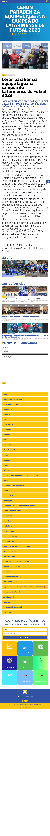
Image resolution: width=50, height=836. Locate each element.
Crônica (9, 544)
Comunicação (12, 624)
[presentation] (10, 376)
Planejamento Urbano (18, 578)
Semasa (9, 457)
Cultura (9, 488)
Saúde (8, 465)
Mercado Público (14, 616)
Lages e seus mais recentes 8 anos (22, 633)
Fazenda (9, 722)
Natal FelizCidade (15, 688)
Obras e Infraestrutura (18, 403)
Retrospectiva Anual (16, 706)
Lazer (7, 395)
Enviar (4, 383)
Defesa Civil (11, 418)
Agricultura (11, 441)
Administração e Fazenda (20, 537)
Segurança (10, 585)
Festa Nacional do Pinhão (20, 665)
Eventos (9, 426)
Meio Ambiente (13, 480)
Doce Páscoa (12, 737)
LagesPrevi (11, 593)
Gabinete (10, 449)
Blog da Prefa (12, 552)
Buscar (25, 764)
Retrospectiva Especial (18, 729)
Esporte (9, 496)
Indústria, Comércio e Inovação (23, 657)
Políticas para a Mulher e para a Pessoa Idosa (23, 520)
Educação (10, 472)
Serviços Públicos (15, 650)
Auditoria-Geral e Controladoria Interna (23, 569)
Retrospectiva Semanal (18, 681)
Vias (6, 434)
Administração (13, 714)
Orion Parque (12, 609)
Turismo (9, 529)
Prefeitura (10, 601)
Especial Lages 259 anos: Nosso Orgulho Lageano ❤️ (23, 697)
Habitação (10, 560)
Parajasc (9, 673)
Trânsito (9, 511)
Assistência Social (15, 410)
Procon (8, 503)
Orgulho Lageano (15, 642)
